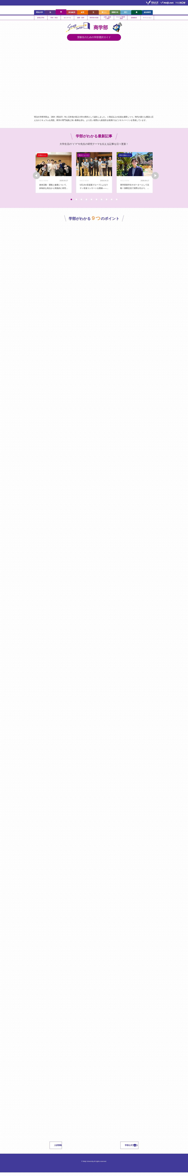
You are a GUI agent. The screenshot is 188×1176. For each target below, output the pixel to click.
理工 (125, 11)
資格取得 (134, 18)
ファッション (147, 18)
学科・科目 (54, 18)
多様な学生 (41, 18)
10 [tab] (116, 201)
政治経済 (71, 11)
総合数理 (147, 11)
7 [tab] (101, 201)
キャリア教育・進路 (121, 18)
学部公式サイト (118, 1149)
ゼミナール (67, 18)
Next (160, 174)
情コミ (104, 11)
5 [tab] (91, 201)
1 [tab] (71, 201)
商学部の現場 (94, 18)
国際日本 (115, 11)
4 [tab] (86, 201)
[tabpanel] (53, 173)
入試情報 (71, 1149)
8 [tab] (106, 201)
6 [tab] (96, 201)
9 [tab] (111, 201)
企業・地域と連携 (107, 18)
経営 (82, 11)
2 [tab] (76, 201)
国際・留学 (80, 18)
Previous (28, 174)
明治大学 (39, 11)
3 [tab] (81, 201)
